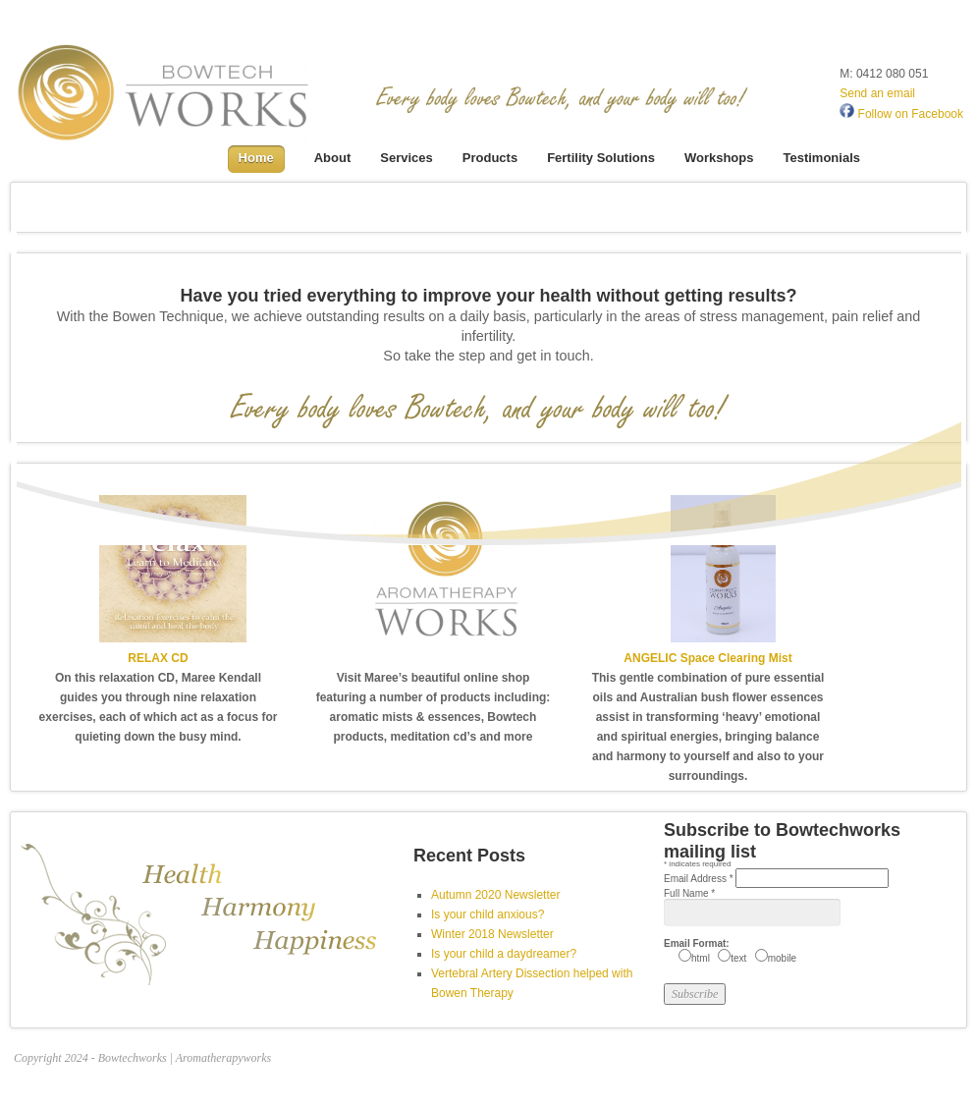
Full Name (689, 893)
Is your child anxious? (487, 914)
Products (489, 157)
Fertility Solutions (601, 157)
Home (256, 157)
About (333, 157)
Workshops (719, 157)
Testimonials (821, 157)
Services (406, 157)
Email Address (699, 878)
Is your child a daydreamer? (503, 954)
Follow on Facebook (901, 114)
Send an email (877, 93)
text (738, 958)
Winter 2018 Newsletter (492, 934)
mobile (782, 958)
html (700, 958)
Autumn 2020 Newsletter (495, 895)
